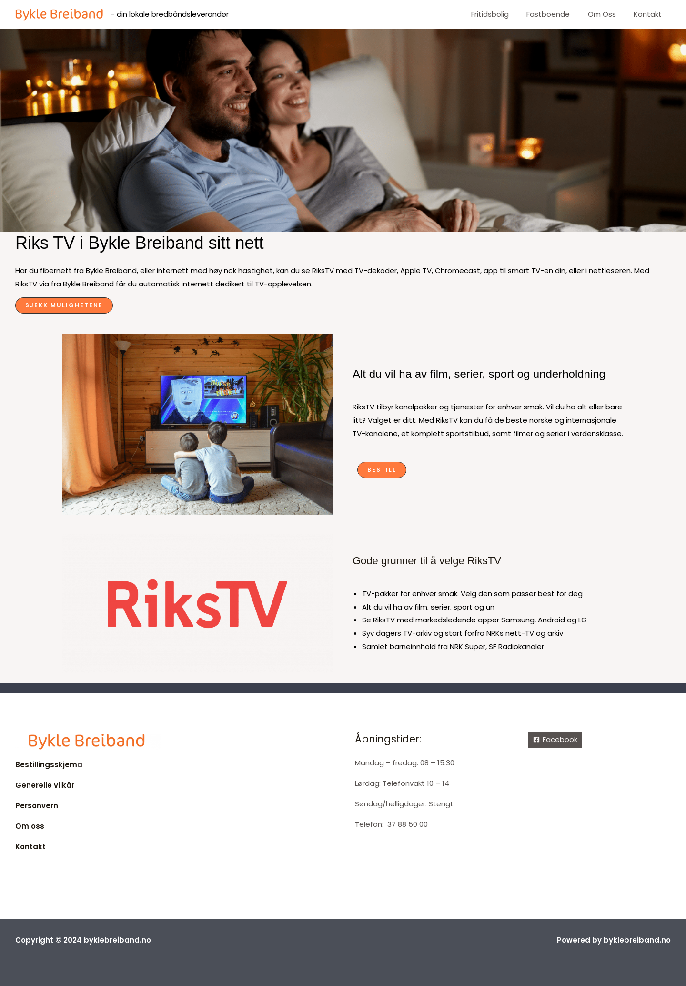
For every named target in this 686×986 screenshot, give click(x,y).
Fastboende (557, 14)
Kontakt (650, 14)
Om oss (607, 14)
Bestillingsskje (42, 765)
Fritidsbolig (502, 14)
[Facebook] (555, 740)
